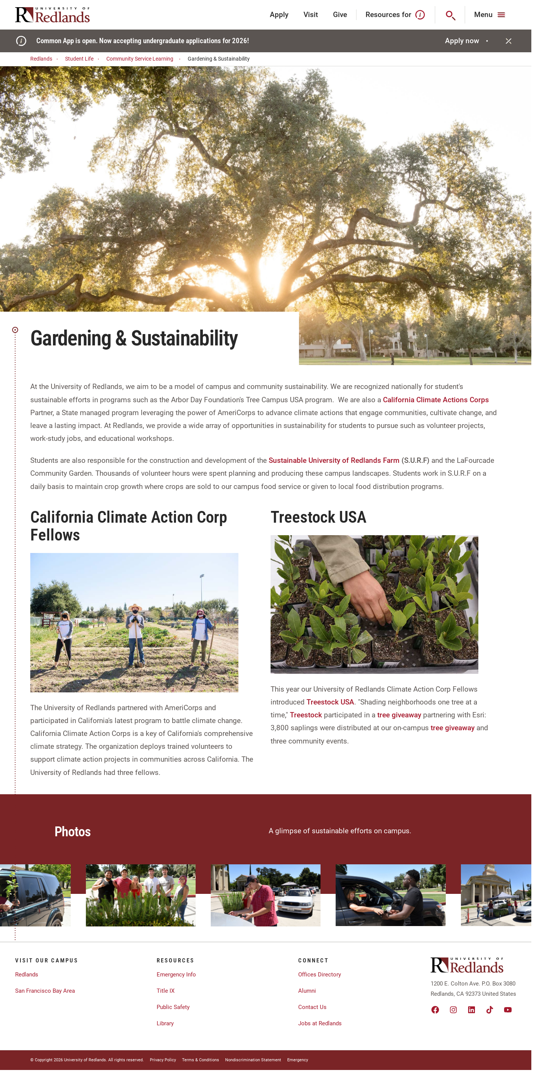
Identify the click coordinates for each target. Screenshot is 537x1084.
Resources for (396, 14)
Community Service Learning (144, 59)
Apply (279, 14)
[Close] (508, 41)
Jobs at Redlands (320, 1023)
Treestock (306, 715)
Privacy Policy (163, 1059)
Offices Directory (319, 974)
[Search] (450, 14)
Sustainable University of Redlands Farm (334, 460)
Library (165, 1023)
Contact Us (312, 1007)
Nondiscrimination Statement (253, 1059)
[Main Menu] (490, 14)
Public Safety (173, 1007)
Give (340, 14)
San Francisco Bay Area (45, 990)
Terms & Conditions (200, 1059)
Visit (311, 14)
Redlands (45, 59)
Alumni (307, 990)
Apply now (467, 40)
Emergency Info (176, 974)
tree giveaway (399, 715)
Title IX (165, 990)
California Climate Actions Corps (436, 399)
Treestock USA (330, 702)
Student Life (83, 59)
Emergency (297, 1059)
